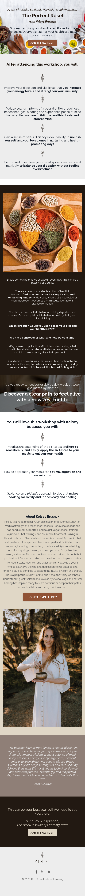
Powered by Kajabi (42, 887)
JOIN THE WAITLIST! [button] (42, 43)
